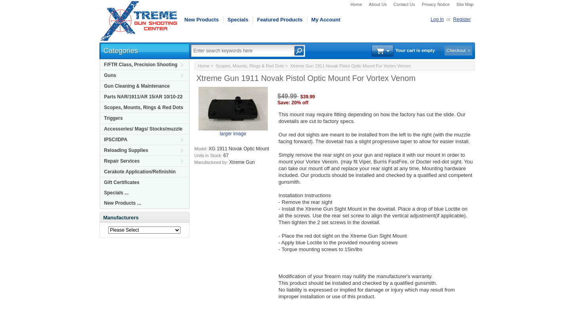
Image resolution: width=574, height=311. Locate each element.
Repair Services (122, 161)
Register (462, 19)
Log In (437, 19)
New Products (202, 20)
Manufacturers (121, 218)
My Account (325, 20)
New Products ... (122, 203)
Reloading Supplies (126, 150)
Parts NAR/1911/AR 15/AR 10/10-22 (143, 97)
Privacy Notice (436, 4)
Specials (237, 20)
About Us (378, 4)
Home (356, 4)
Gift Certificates (121, 182)
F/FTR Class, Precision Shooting (140, 64)
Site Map (464, 4)
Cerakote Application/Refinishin (140, 172)
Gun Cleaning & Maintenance (137, 86)
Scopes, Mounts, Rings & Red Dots (143, 107)
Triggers (113, 118)
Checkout (456, 50)
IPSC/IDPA (116, 139)
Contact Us (404, 4)
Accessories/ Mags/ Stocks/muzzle (143, 129)
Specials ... (116, 193)
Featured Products (280, 20)
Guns (110, 75)
